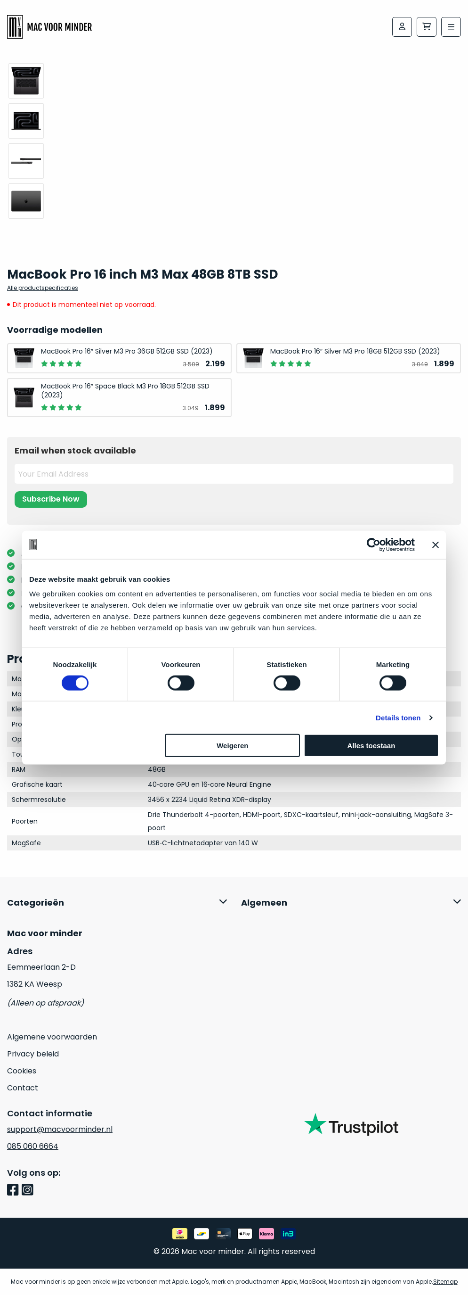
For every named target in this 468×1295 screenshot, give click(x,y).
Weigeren (232, 746)
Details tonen (398, 717)
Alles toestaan (371, 746)
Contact (22, 1087)
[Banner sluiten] (435, 544)
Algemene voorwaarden (52, 1036)
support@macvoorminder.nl (60, 1129)
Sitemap (445, 1282)
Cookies (21, 1070)
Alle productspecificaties (42, 288)
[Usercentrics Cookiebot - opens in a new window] (373, 544)
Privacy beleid (33, 1053)
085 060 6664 (32, 1146)
